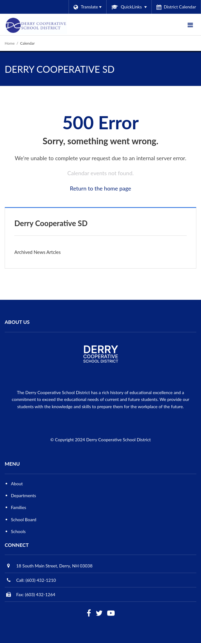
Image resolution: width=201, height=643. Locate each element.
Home (10, 43)
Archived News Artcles (37, 252)
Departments (23, 495)
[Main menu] (190, 25)
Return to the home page (100, 188)
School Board (23, 519)
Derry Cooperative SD (51, 223)
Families (18, 507)
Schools (18, 531)
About (17, 483)
